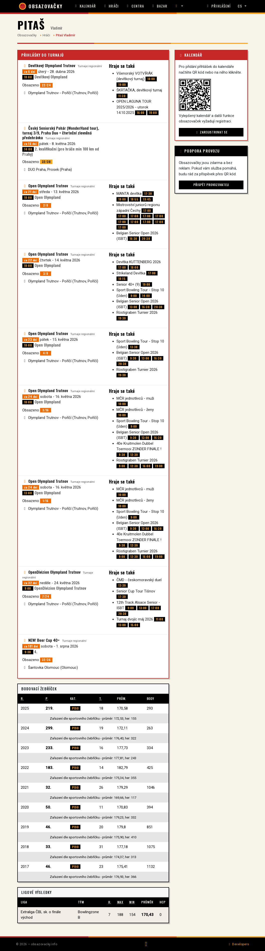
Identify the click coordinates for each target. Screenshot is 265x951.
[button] (178, 6)
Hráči (111, 6)
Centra (135, 6)
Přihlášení (218, 6)
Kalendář (85, 6)
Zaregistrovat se (211, 132)
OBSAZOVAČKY (41, 6)
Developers (238, 944)
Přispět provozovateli (211, 184)
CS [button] (240, 6)
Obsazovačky (27, 35)
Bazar (159, 6)
